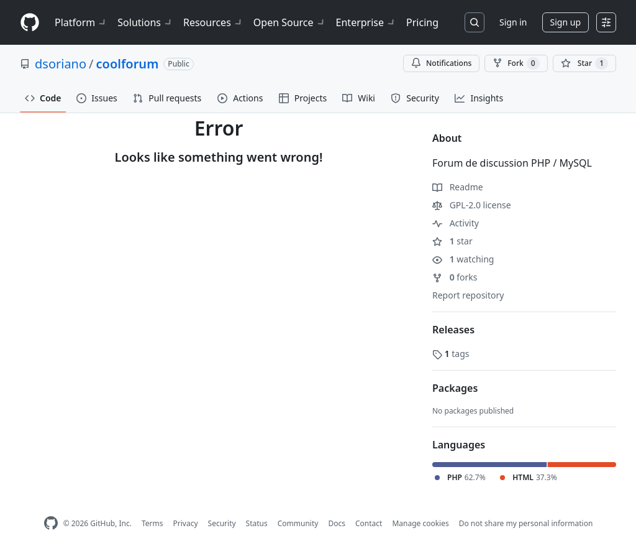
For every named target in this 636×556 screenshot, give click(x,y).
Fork (516, 63)
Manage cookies (420, 523)
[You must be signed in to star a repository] (584, 63)
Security (222, 523)
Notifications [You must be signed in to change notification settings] (441, 63)
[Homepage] (30, 22)
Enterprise (366, 22)
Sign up (565, 22)
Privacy (185, 523)
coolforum (127, 63)
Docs (336, 523)
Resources (213, 22)
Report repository (468, 295)
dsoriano (60, 63)
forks (455, 277)
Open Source (289, 22)
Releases (453, 329)
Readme (457, 187)
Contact (368, 523)
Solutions (145, 22)
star (452, 241)
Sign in (513, 22)
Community (298, 523)
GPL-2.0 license (471, 205)
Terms (152, 523)
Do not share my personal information (526, 523)
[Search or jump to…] (474, 22)
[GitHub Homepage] (50, 523)
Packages (455, 388)
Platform (81, 22)
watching (463, 259)
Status (257, 523)
